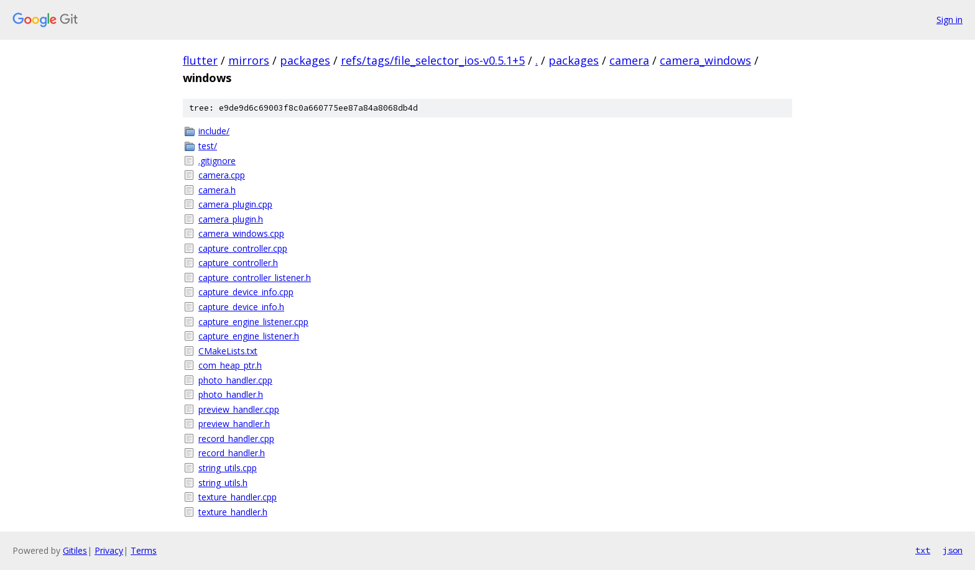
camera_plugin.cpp (235, 204)
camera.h (217, 190)
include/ (213, 131)
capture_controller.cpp (242, 248)
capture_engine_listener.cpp (253, 322)
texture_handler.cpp (237, 497)
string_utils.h (222, 483)
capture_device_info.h (241, 307)
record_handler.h (231, 453)
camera (629, 60)
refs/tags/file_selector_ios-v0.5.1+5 (433, 60)
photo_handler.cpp (235, 380)
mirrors (248, 60)
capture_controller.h (238, 263)
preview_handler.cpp (238, 409)
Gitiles (75, 550)
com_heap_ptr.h (230, 365)
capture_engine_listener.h (248, 336)
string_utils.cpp (227, 468)
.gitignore (217, 161)
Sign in (949, 19)
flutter (200, 60)
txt (922, 550)
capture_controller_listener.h (254, 277)
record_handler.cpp (236, 438)
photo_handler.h (230, 394)
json (953, 550)
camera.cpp (221, 175)
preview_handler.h (234, 424)
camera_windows (705, 60)
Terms (144, 550)
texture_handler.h (232, 512)
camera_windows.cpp (241, 233)
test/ (207, 146)
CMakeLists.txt (227, 351)
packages (305, 60)
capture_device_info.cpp (245, 292)
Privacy (109, 550)
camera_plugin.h (230, 219)
